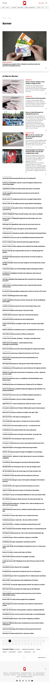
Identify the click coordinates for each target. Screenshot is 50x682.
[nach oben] (46, 669)
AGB (33, 673)
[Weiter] (47, 8)
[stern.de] (24, 3)
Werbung (30, 674)
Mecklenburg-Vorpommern (28, 649)
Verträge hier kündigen (22, 674)
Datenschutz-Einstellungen (38, 674)
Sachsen (38, 649)
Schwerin (5, 651)
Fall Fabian (14, 7)
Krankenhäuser (12, 651)
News (3, 7)
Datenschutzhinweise (40, 673)
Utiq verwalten (7, 674)
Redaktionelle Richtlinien (26, 673)
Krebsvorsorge (27, 651)
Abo (41, 3)
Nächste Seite (42, 657)
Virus (34, 651)
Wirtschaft (4, 17)
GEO (42, 7)
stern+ (39, 7)
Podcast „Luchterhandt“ (30, 7)
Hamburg (20, 651)
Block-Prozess (20, 7)
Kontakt (18, 676)
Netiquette (13, 674)
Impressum (5, 673)
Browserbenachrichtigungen (27, 676)
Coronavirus (17, 649)
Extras (7, 7)
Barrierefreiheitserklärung (14, 673)
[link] (46, 3)
